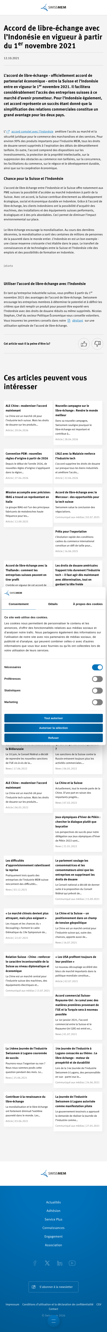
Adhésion (54, 1211)
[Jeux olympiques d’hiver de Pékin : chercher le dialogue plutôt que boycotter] (78, 832)
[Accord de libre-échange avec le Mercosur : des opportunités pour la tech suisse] (78, 505)
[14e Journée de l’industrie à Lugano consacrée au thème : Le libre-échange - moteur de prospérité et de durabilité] (78, 1065)
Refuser (53, 737)
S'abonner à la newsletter (56, 1287)
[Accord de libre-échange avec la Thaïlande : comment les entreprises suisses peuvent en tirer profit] (28, 583)
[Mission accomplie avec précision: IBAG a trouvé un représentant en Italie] (28, 507)
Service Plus (53, 1219)
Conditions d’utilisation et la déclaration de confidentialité (57, 1304)
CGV (98, 1304)
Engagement (53, 1237)
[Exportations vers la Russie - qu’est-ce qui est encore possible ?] (78, 754)
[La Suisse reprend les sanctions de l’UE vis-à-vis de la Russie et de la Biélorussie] (28, 754)
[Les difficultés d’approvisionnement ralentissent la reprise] (28, 875)
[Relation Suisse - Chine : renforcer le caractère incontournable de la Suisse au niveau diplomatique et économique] (28, 974)
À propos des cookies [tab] (88, 604)
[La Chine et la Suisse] (78, 793)
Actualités (53, 1202)
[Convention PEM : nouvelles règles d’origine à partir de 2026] (28, 466)
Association (53, 1245)
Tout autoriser (53, 718)
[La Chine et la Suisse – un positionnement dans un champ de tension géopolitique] (78, 928)
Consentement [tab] (19, 604)
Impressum (12, 1304)
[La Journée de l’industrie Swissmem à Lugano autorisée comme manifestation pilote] (78, 1112)
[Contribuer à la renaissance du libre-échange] (28, 1109)
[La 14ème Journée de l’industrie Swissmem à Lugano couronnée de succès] (28, 1063)
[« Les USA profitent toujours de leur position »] (78, 969)
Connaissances (53, 1228)
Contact (53, 1309)
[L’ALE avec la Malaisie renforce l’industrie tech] (78, 466)
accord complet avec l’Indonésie (32, 131)
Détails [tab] (53, 604)
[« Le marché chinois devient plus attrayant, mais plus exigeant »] (28, 925)
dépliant (77, 320)
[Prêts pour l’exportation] (78, 542)
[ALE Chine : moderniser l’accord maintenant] (28, 418)
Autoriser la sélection (53, 727)
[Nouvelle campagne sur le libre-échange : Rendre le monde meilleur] (78, 423)
